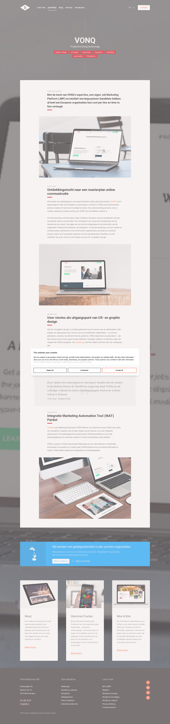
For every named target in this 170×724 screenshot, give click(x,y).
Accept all (119, 370)
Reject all (50, 370)
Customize (84, 370)
